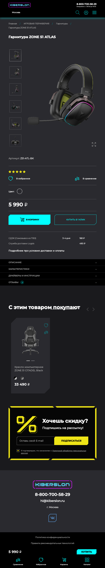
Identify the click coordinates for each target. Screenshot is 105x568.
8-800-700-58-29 (86, 4)
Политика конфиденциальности (52, 537)
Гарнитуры (62, 23)
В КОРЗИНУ (29, 220)
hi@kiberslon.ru (52, 501)
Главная (13, 23)
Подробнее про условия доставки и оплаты (36, 250)
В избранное (19, 178)
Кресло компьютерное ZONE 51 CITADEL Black (28, 368)
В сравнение (85, 178)
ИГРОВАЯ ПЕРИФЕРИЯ (36, 23)
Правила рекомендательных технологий (52, 543)
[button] (28, 360)
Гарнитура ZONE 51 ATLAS (22, 27)
